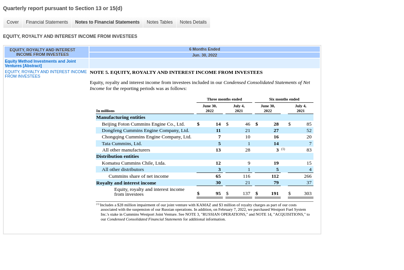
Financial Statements (47, 22)
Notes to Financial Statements (107, 22)
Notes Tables (159, 22)
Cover (13, 22)
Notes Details (193, 22)
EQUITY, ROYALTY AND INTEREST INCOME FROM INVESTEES (46, 73)
